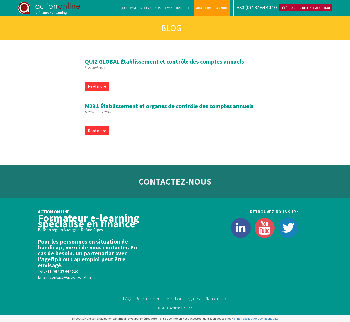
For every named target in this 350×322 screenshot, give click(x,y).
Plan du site (215, 299)
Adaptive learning (212, 8)
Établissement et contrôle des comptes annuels (164, 61)
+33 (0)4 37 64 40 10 (62, 271)
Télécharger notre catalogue (305, 8)
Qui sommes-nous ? (135, 8)
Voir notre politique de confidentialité (255, 318)
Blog (189, 8)
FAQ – (129, 299)
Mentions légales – (184, 299)
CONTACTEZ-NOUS (175, 181)
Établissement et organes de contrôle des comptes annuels (169, 106)
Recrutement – (150, 299)
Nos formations (168, 8)
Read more (97, 86)
